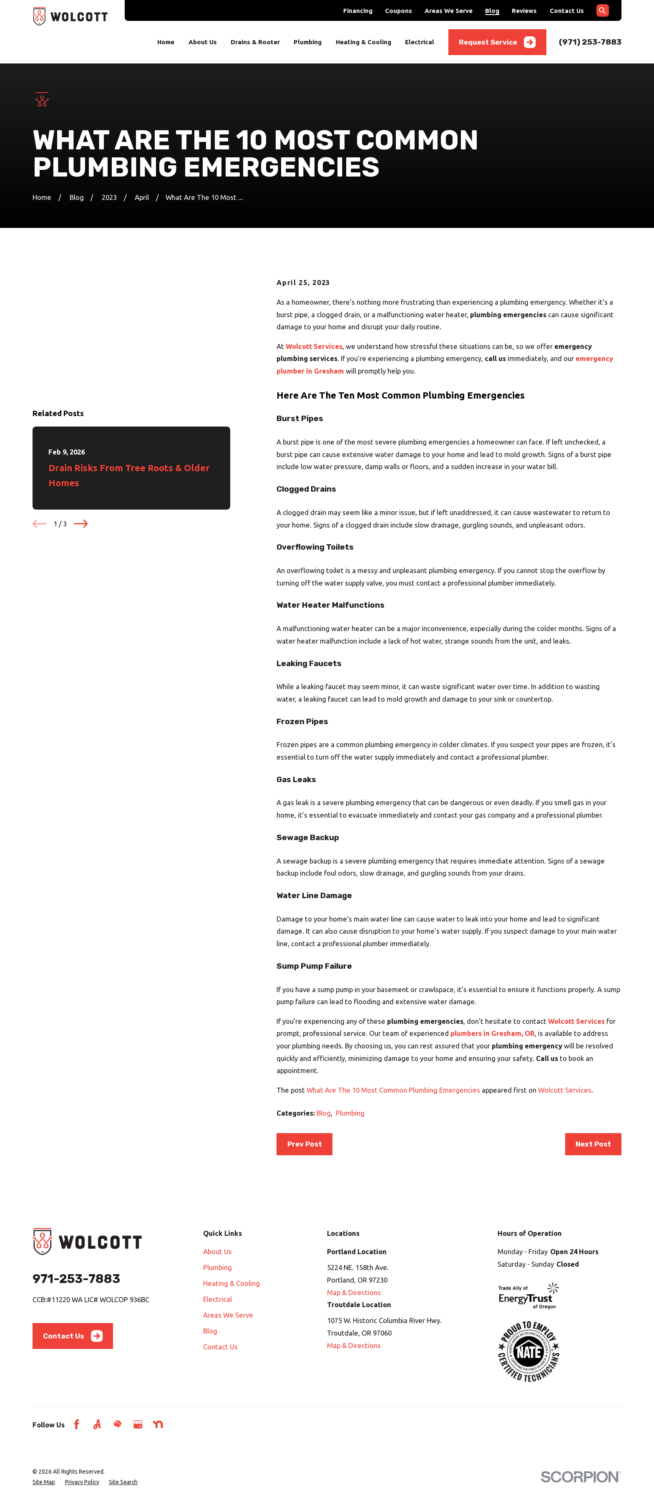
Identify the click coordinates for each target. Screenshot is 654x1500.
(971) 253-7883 (590, 42)
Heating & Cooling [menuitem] (363, 41)
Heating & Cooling (231, 1283)
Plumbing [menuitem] (308, 41)
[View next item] (81, 420)
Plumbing (350, 1113)
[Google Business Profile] (138, 1424)
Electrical (217, 1299)
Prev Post (304, 1144)
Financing (357, 10)
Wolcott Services (564, 1090)
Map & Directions (354, 1292)
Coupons (398, 10)
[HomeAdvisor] (117, 1424)
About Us (217, 1251)
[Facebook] (76, 1424)
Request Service (497, 42)
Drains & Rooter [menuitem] (255, 41)
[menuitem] (44, 1482)
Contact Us (567, 10)
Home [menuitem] (165, 41)
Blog (492, 10)
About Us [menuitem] (203, 41)
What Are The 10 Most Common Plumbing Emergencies (393, 1090)
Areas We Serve (449, 10)
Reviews (524, 10)
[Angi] (97, 1424)
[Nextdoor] (158, 1424)
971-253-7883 (76, 1278)
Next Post (593, 1144)
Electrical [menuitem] (419, 41)
